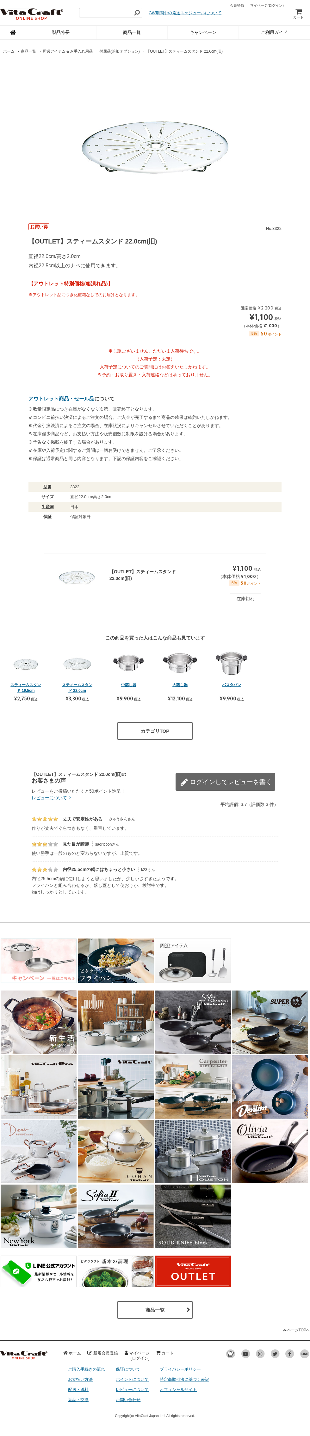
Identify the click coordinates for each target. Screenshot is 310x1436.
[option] (155, 138)
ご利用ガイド (274, 32)
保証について (128, 1369)
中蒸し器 (128, 685)
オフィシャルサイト (178, 1389)
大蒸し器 (180, 685)
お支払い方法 (80, 1379)
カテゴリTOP (155, 731)
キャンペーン (203, 32)
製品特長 (61, 32)
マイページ (267, 5)
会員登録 (237, 5)
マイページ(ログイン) (137, 1355)
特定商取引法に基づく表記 (184, 1379)
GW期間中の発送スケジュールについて (185, 12)
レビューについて (52, 797)
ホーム (9, 51)
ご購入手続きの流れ (86, 1369)
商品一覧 (132, 32)
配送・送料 (78, 1389)
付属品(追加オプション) (119, 51)
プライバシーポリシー (180, 1369)
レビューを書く (244, 778)
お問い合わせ (128, 1399)
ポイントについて (132, 1379)
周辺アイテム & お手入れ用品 (68, 51)
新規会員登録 (102, 1352)
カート (298, 13)
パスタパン (231, 685)
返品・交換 (78, 1399)
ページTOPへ (296, 1330)
